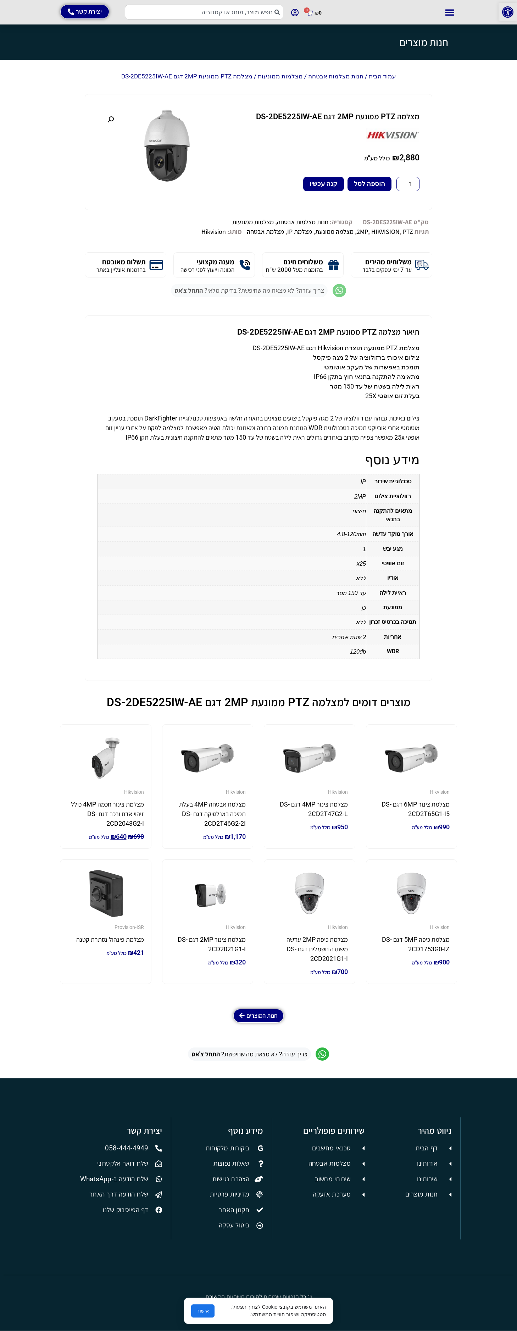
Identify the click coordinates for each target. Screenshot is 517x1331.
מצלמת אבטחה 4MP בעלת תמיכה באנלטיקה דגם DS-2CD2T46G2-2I (212, 814)
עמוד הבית (382, 76)
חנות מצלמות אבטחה (335, 76)
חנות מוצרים (423, 42)
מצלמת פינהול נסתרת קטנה (110, 939)
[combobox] (204, 12)
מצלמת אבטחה (265, 231)
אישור (203, 1311)
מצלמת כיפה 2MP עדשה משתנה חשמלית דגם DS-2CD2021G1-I (317, 949)
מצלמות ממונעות (280, 76)
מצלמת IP (299, 231)
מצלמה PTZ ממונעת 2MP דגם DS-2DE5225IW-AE (337, 116)
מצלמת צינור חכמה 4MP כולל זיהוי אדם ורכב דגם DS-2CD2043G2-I (107, 814)
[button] (508, 12)
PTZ (408, 231)
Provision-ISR (129, 927)
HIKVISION (385, 231)
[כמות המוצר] (407, 184)
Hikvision (213, 231)
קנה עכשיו (324, 183)
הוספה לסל (369, 183)
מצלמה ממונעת (334, 231)
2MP (362, 231)
